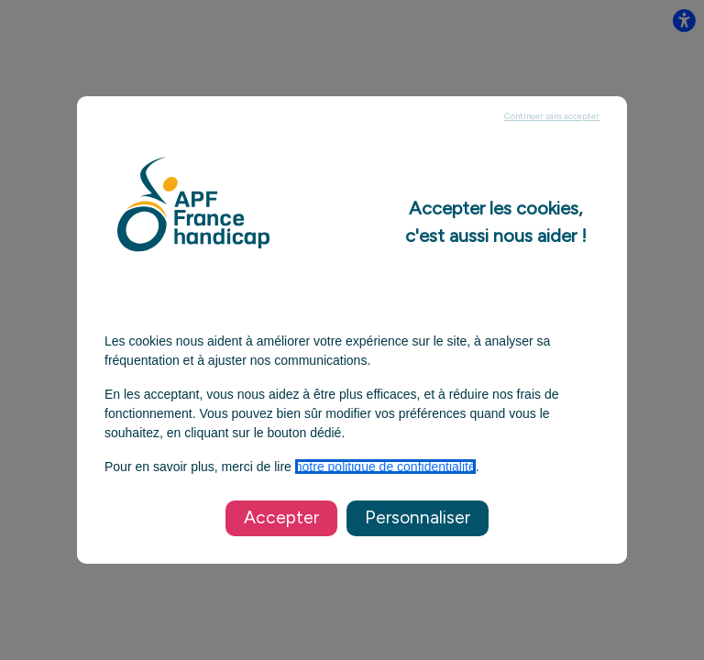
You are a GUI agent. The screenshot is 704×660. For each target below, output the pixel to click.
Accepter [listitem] (281, 517)
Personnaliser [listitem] (417, 517)
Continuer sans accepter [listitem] (552, 116)
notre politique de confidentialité (385, 466)
